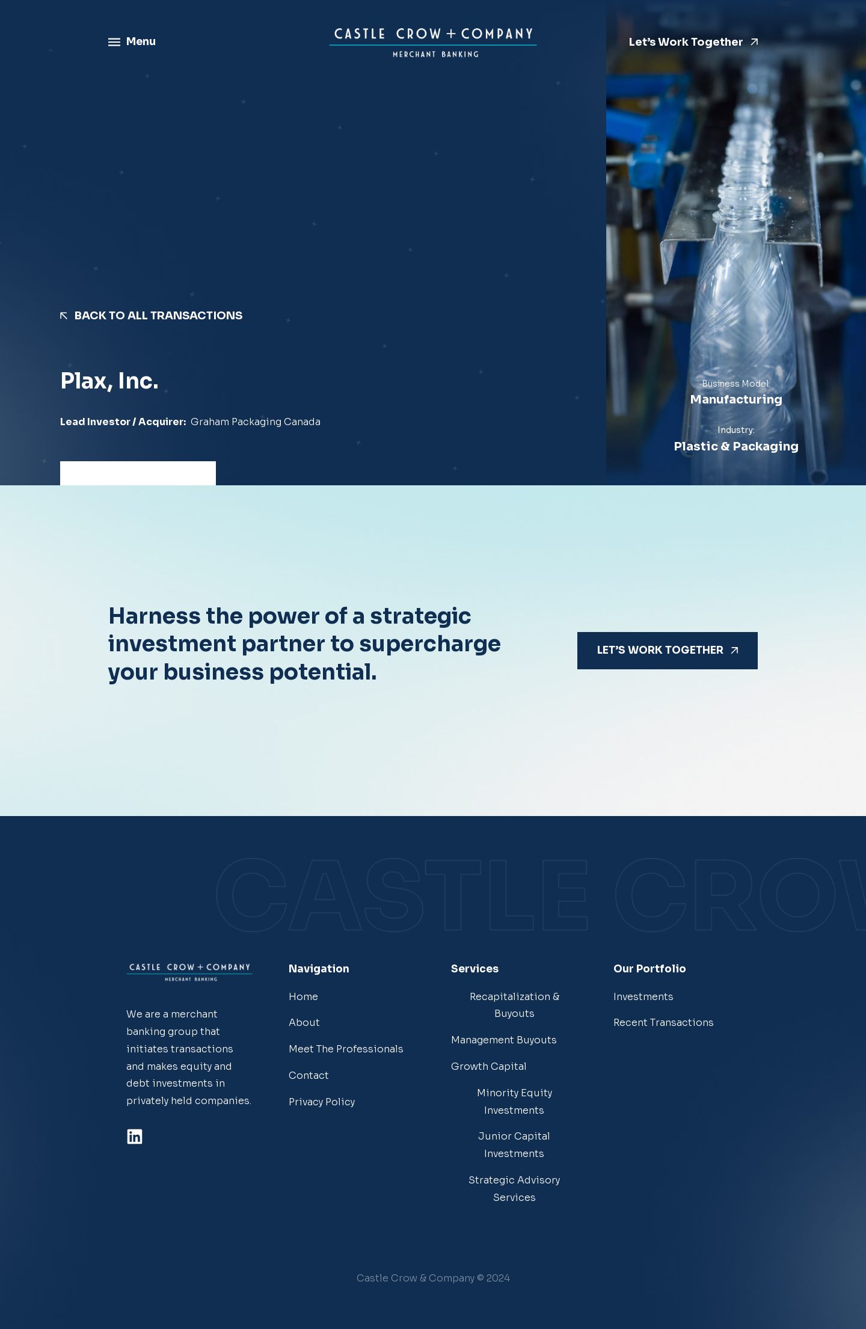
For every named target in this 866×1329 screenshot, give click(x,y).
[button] (433, 1279)
